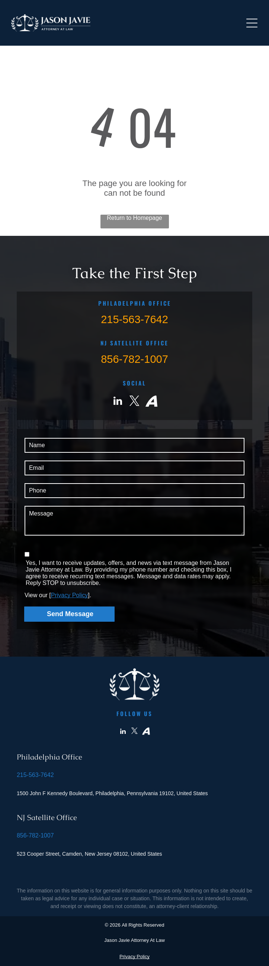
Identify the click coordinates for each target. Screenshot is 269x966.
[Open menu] (251, 23)
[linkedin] (118, 402)
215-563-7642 (134, 319)
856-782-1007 (134, 359)
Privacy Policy (69, 595)
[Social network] (151, 402)
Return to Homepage (134, 218)
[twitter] (134, 402)
